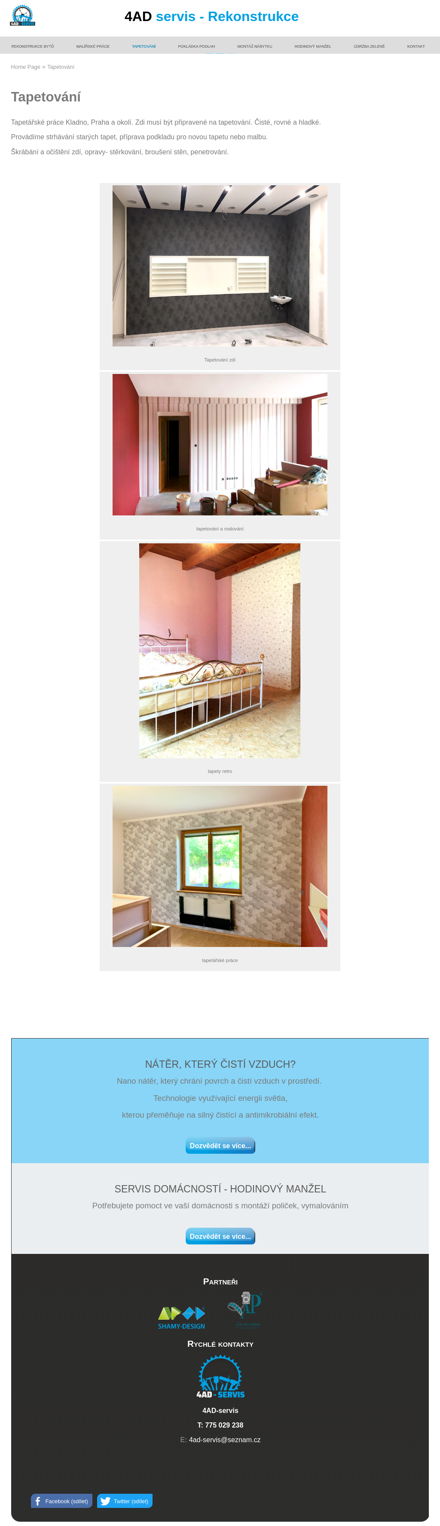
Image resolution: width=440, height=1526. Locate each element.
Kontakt (416, 46)
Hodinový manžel (313, 46)
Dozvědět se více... (220, 1145)
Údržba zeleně (369, 46)
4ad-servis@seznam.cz (225, 1439)
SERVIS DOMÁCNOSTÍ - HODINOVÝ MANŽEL (220, 1189)
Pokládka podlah (196, 46)
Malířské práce (93, 46)
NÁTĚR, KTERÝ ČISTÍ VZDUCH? (220, 1064)
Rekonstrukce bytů (32, 46)
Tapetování (144, 46)
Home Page (25, 67)
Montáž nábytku (254, 46)
